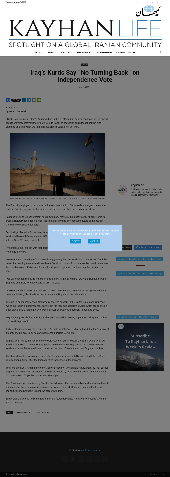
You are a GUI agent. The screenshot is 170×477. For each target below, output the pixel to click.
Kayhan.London (125, 52)
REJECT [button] (76, 241)
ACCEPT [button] (94, 241)
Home (39, 52)
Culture (66, 52)
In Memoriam (104, 52)
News (52, 52)
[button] (160, 52)
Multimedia (84, 52)
